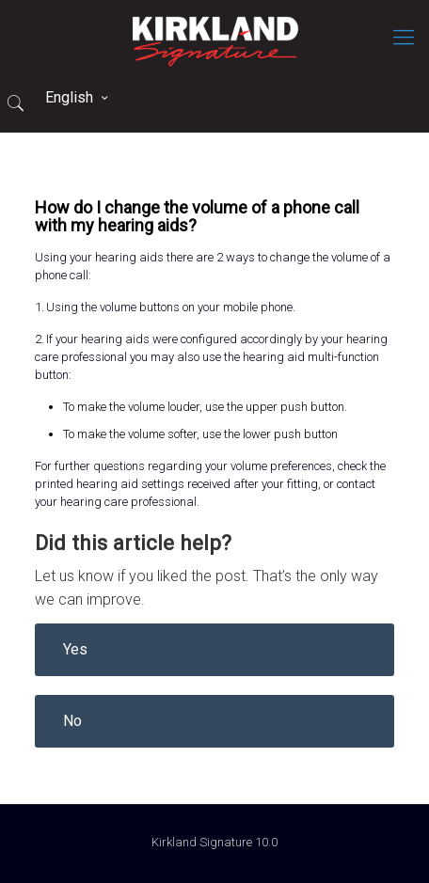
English (78, 97)
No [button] (72, 721)
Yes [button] (75, 649)
